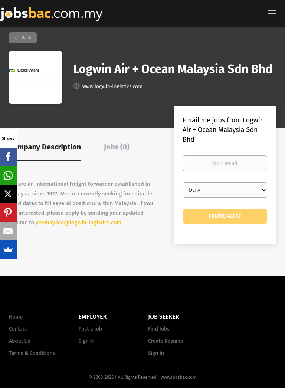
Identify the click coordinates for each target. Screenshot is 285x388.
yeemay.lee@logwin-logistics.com (78, 222)
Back (25, 37)
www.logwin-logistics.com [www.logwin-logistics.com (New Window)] (112, 86)
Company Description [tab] (45, 146)
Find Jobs (159, 329)
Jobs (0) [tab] (117, 146)
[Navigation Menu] (272, 13)
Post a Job (90, 329)
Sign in (87, 341)
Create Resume (165, 341)
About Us (19, 341)
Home (16, 317)
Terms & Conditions (32, 353)
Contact (18, 329)
